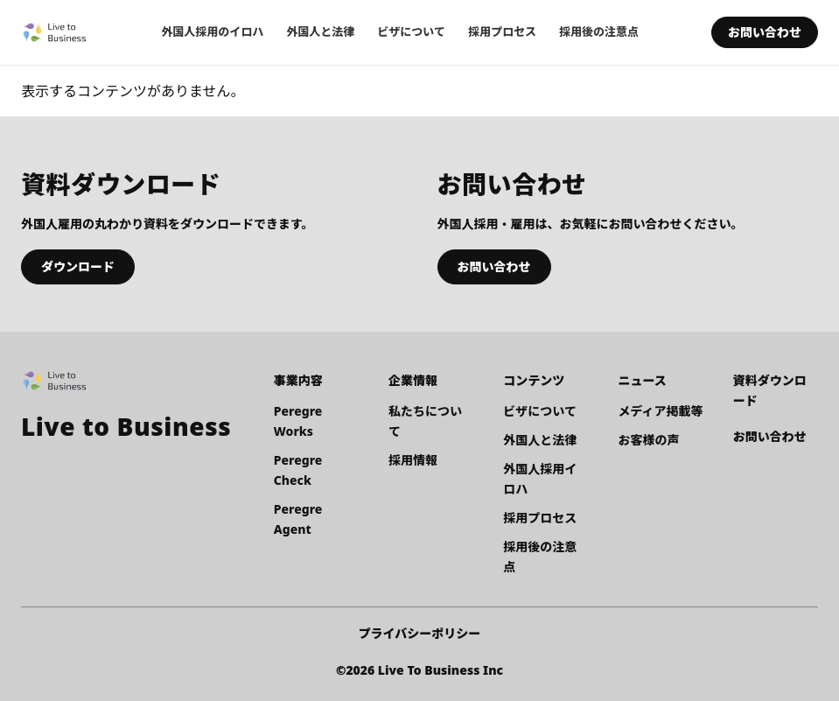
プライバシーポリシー (420, 633)
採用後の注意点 (599, 31)
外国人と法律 (320, 31)
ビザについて (411, 31)
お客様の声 (649, 439)
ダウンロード (78, 266)
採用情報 (412, 460)
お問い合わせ (764, 32)
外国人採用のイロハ (212, 31)
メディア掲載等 (661, 411)
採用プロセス (502, 31)
